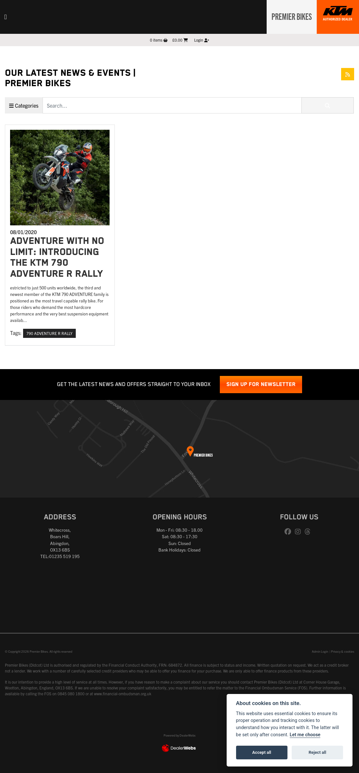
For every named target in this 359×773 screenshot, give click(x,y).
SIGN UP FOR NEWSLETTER (261, 384)
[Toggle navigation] (5, 17)
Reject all (317, 752)
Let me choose (305, 735)
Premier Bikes (290, 16)
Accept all (261, 752)
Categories (23, 105)
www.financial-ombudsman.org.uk (122, 693)
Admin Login (320, 651)
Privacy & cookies (342, 651)
